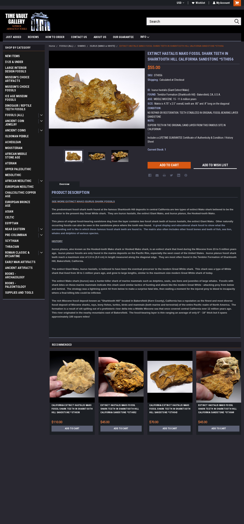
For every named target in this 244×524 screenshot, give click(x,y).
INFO (144, 37)
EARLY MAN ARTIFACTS (20, 262)
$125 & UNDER (14, 62)
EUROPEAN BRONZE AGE (17, 203)
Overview (64, 184)
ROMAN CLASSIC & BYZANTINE (17, 254)
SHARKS (81, 46)
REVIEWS (33, 37)
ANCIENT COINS (15, 130)
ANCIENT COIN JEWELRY (14, 122)
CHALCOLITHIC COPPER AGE (20, 194)
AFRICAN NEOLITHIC (18, 181)
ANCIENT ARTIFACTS (19, 268)
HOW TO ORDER (54, 37)
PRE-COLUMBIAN (16, 235)
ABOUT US (100, 37)
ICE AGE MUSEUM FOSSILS (16, 98)
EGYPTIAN (11, 223)
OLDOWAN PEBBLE (17, 136)
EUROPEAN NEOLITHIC (19, 187)
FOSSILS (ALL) (14, 115)
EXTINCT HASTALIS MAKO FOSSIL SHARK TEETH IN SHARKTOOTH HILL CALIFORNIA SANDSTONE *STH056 (171, 46)
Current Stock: (157, 149)
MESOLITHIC (13, 175)
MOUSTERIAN (13, 148)
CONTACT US (79, 37)
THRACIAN (12, 246)
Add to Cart (72, 428)
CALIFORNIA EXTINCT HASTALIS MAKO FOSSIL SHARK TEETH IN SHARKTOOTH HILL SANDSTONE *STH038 (72, 409)
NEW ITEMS (12, 56)
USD (180, 2)
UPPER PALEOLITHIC (18, 169)
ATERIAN (10, 163)
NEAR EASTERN (15, 229)
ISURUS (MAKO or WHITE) (102, 46)
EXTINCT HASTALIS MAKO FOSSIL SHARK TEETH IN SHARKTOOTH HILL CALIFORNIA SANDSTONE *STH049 (217, 409)
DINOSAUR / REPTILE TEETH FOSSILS (18, 107)
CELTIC (9, 217)
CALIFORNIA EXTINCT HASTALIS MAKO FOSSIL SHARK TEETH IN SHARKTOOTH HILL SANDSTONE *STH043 (170, 409)
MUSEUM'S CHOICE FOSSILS (17, 88)
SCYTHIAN (12, 241)
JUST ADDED (13, 37)
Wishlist (198, 2)
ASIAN (9, 211)
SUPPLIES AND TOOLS (19, 292)
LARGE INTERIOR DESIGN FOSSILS (16, 69)
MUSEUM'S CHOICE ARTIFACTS (17, 79)
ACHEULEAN (13, 142)
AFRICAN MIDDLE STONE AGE (16, 155)
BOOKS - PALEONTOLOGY (15, 285)
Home (52, 46)
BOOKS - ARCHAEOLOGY (14, 275)
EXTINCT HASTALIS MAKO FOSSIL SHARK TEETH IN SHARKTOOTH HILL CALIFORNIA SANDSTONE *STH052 (119, 409)
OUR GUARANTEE (123, 37)
